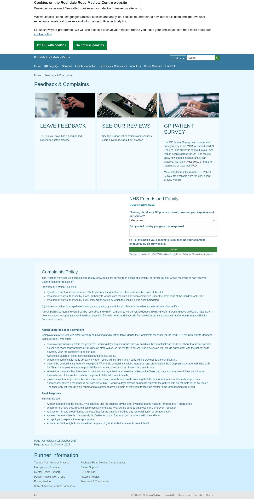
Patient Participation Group (49, 476)
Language (51, 66)
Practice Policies (90, 476)
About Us (135, 66)
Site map (209, 495)
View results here (142, 205)
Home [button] (37, 66)
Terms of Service (199, 254)
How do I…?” (194, 161)
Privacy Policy (182, 254)
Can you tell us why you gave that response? (156, 226)
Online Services (153, 66)
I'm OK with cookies (51, 45)
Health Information (85, 66)
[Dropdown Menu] (178, 58)
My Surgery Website (151, 495)
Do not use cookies (90, 45)
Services (67, 66)
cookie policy (43, 34)
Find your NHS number (47, 467)
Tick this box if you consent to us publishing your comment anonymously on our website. (167, 242)
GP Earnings (88, 472)
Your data (198, 495)
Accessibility (169, 495)
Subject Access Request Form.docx (54, 486)
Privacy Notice (42, 481)
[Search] (201, 57)
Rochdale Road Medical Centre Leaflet (103, 462)
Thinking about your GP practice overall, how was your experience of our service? (171, 214)
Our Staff (170, 66)
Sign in (37, 495)
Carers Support (89, 467)
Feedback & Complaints (113, 66)
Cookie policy (184, 495)
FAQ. (194, 165)
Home (37, 75)
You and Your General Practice (51, 462)
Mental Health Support (47, 472)
